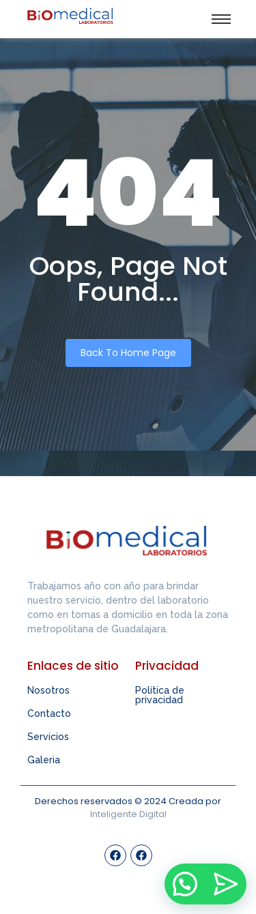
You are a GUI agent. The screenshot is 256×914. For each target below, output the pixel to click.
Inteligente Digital (128, 814)
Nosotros (48, 690)
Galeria (43, 759)
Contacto (49, 713)
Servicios (48, 736)
